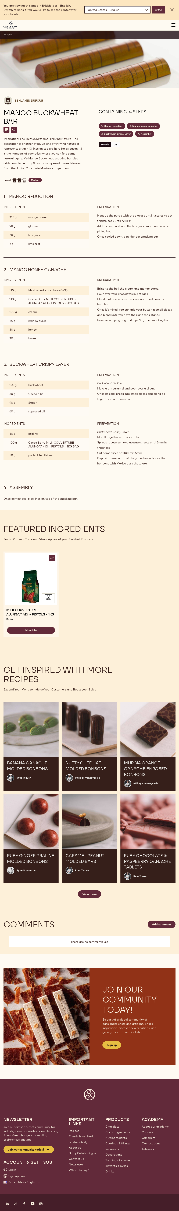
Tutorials (148, 1149)
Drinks (109, 1171)
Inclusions (112, 1149)
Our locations (151, 1143)
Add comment (161, 924)
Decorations (113, 1154)
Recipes (8, 34)
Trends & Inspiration (82, 1136)
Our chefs (148, 1138)
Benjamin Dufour (29, 100)
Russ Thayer (23, 777)
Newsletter (76, 1164)
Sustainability (78, 1142)
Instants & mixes (116, 1166)
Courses (147, 1132)
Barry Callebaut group (84, 1153)
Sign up (112, 1045)
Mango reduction (113, 126)
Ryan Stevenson (25, 870)
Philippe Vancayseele (87, 777)
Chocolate (112, 1126)
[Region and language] (117, 9)
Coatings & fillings (117, 1143)
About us (75, 1147)
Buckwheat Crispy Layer (117, 133)
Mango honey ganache (144, 126)
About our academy (155, 1126)
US (115, 144)
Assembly (146, 133)
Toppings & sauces (117, 1160)
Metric (105, 144)
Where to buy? (79, 1170)
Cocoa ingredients (117, 1132)
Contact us (76, 1159)
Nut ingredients (116, 1138)
